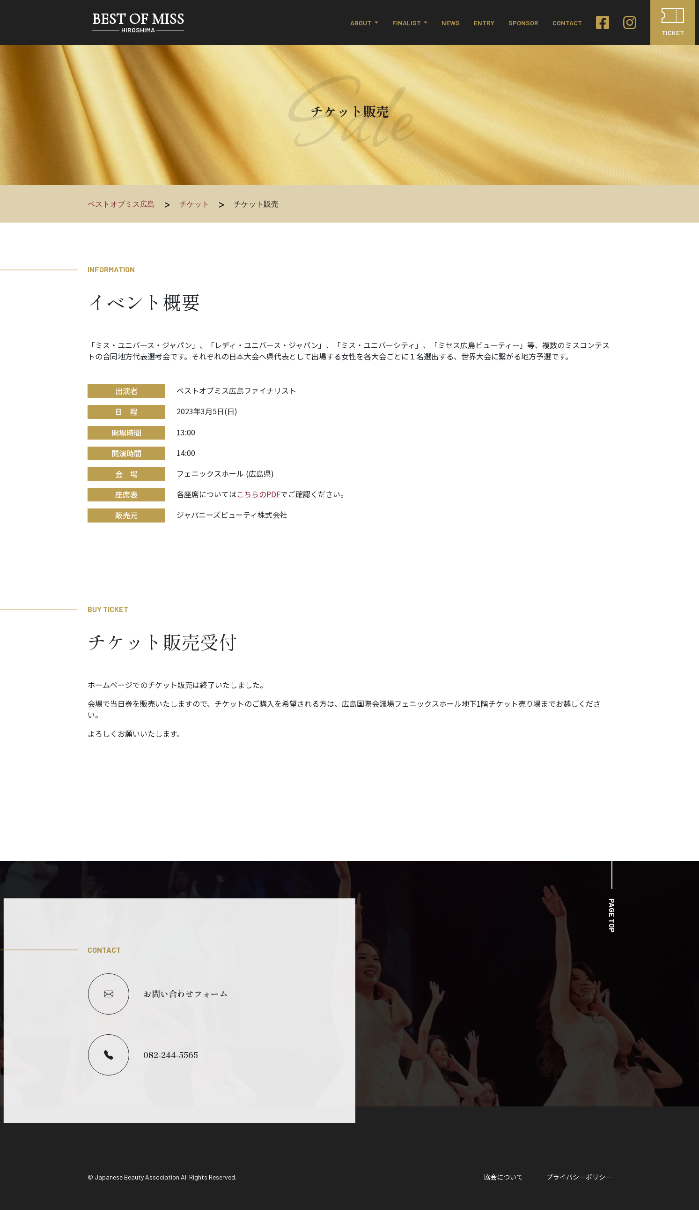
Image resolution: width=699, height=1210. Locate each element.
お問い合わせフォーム (158, 994)
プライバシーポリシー (579, 1176)
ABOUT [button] (361, 23)
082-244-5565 (143, 1055)
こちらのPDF (258, 494)
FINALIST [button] (407, 23)
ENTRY (484, 23)
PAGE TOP (612, 915)
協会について (503, 1176)
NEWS (450, 23)
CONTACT (567, 23)
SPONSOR (523, 23)
